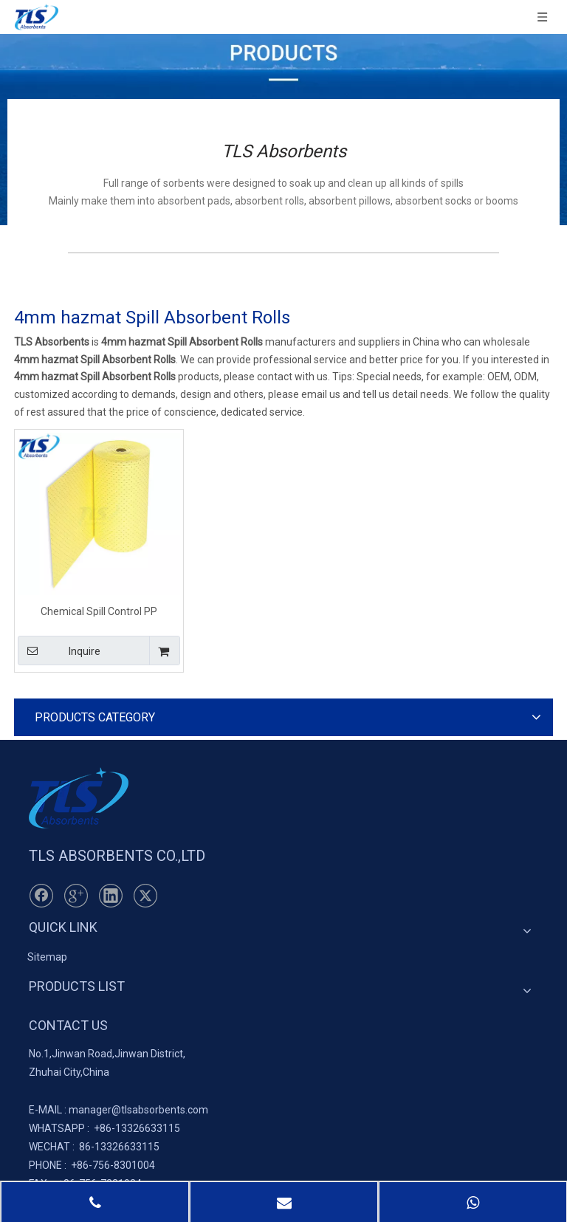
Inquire (59, 650)
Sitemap (47, 957)
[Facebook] (41, 895)
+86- (104, 1128)
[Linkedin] (111, 895)
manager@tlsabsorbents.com (138, 1110)
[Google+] (76, 895)
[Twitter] (145, 895)
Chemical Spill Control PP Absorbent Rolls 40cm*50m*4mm (99, 611)
